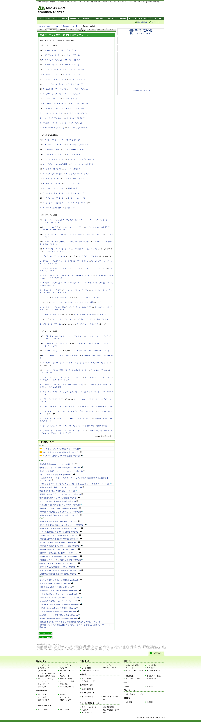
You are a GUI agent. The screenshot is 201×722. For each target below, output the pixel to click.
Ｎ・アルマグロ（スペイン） (84, 314)
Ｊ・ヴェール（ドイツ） (101, 351)
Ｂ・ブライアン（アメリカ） (52, 220)
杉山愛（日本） (70, 208)
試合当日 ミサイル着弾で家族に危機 (60, 615)
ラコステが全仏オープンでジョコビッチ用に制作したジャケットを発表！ (75, 484)
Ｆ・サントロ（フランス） (90, 297)
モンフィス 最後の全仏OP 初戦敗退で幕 (61, 570)
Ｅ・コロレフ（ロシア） (80, 103)
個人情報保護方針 (109, 707)
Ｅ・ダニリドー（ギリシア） (81, 351)
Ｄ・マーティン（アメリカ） (71, 283)
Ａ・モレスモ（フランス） (52, 183)
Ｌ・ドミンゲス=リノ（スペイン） (52, 418)
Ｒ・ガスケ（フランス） (50, 65)
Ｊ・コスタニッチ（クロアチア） (52, 377)
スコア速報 (42, 697)
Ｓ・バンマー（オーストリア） (53, 188)
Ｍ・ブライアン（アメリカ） (73, 220)
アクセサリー (64, 668)
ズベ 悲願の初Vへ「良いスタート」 (60, 594)
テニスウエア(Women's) (46, 676)
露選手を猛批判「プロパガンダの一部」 (61, 494)
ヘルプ (127, 686)
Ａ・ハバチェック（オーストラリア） (58, 433)
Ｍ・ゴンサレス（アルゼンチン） (99, 220)
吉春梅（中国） (90, 426)
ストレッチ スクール (132, 679)
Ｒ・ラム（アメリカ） (101, 319)
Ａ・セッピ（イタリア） (72, 74)
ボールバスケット (66, 679)
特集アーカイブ (65, 700)
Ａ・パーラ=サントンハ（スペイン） (78, 418)
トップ (40, 18)
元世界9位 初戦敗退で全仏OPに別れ (60, 574)
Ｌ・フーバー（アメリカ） (72, 336)
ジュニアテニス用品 (67, 681)
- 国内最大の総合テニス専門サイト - (52, 9)
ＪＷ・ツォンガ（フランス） (75, 118)
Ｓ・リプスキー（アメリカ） (50, 283)
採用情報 (150, 702)
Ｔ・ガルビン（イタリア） (49, 406)
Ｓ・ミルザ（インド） (50, 351)
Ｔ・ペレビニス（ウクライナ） (51, 208)
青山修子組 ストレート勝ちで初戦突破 (61, 468)
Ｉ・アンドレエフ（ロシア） (52, 108)
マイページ (156, 22)
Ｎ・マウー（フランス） (72, 55)
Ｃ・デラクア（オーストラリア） (78, 174)
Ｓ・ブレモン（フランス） (49, 426)
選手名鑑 (63, 694)
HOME (42, 26)
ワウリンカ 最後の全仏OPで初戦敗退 (61, 580)
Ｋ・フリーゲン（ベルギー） (76, 108)
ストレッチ (129, 668)
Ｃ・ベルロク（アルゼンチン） (51, 314)
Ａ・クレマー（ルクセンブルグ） (97, 336)
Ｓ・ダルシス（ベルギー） (103, 242)
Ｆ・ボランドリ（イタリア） (70, 268)
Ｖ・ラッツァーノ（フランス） (53, 203)
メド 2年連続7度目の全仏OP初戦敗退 (61, 532)
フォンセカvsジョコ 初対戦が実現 (60, 449)
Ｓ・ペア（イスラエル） (51, 179)
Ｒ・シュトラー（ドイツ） (72, 99)
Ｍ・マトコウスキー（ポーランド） (85, 249)
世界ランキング (43, 700)
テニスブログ (108, 665)
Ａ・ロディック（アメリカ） (52, 60)
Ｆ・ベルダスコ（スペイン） (53, 251)
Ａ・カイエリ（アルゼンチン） (78, 113)
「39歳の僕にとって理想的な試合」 (60, 591)
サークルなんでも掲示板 (90, 671)
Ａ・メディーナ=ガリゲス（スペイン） (82, 159)
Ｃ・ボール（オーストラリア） (51, 290)
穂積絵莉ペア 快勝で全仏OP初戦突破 (60, 508)
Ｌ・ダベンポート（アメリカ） (75, 150)
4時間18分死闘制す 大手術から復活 (60, 563)
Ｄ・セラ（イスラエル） (78, 79)
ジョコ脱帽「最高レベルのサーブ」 (60, 601)
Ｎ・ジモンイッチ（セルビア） (71, 227)
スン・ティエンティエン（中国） (67, 355)
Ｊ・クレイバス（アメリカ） (72, 123)
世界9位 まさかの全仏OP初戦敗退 (59, 608)
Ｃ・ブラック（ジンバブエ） (52, 336)
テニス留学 (160, 18)
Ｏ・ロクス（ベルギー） (49, 244)
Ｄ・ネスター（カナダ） (50, 227)
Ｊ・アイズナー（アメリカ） (88, 256)
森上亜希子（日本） (105, 406)
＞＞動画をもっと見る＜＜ (141, 90)
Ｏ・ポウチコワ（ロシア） (71, 140)
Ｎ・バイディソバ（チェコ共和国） (55, 164)
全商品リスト (64, 684)
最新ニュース (43, 694)
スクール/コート (86, 18)
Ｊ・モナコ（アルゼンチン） (50, 222)
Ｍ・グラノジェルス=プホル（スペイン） (55, 276)
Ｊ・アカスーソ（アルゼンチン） (52, 261)
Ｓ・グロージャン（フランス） (51, 324)
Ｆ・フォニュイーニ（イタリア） (95, 268)
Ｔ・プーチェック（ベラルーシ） (52, 431)
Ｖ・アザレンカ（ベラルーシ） (53, 198)
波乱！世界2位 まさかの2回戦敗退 (61, 452)
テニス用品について (67, 687)
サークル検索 (86, 668)
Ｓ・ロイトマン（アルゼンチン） (76, 261)
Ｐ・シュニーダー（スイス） (52, 174)
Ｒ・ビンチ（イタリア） (68, 406)
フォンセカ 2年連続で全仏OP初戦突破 (61, 605)
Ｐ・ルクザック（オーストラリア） (56, 292)
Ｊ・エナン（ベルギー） (50, 140)
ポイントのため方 (88, 697)
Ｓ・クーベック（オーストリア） (52, 113)
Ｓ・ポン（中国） (48, 355)
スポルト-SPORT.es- (132, 665)
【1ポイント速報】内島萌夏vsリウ (60, 542)
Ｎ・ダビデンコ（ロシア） (51, 55)
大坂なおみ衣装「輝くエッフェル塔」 (60, 515)
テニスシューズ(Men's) (46, 673)
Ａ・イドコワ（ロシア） (89, 406)
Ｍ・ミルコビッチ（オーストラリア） (98, 377)
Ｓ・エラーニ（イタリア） (49, 392)
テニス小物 (42, 687)
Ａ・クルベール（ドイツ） (77, 193)
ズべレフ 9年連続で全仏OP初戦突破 (60, 619)
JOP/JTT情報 (43, 710)
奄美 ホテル (151, 668)
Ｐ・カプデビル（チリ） (76, 84)
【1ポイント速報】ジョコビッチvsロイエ (62, 471)
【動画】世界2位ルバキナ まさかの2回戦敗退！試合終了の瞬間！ (71, 622)
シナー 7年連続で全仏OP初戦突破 (59, 501)
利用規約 (85, 710)
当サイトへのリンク (89, 707)
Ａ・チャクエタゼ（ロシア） (92, 355)
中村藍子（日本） (101, 418)
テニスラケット (43, 665)
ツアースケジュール (67, 697)
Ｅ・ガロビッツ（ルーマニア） (78, 145)
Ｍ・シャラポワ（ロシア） (51, 150)
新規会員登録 (142, 22)
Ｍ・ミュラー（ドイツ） (73, 377)
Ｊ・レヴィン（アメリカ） (79, 89)
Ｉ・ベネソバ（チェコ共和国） (53, 370)
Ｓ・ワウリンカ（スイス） (52, 94)
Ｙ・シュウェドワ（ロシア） (74, 183)
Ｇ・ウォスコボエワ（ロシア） (76, 370)
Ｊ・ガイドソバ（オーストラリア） (90, 343)
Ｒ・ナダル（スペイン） (50, 50)
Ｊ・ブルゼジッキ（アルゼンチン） (53, 256)
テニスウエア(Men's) (45, 679)
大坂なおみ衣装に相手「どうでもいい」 (62, 487)
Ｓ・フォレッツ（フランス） (50, 385)
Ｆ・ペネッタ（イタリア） (77, 203)
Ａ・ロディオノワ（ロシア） (74, 431)
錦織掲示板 (74, 18)
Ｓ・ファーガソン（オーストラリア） (53, 411)
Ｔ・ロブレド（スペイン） (52, 70)
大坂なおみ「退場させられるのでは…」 (61, 512)
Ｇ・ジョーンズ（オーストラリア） (53, 229)
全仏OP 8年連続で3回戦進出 (57, 475)
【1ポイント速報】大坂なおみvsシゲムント (63, 525)
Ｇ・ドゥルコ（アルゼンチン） (73, 363)
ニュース (62, 18)
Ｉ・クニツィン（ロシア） (94, 234)
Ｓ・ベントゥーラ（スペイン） (81, 276)
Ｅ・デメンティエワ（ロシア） (53, 159)
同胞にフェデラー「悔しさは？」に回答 (61, 560)
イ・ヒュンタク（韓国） (86, 302)
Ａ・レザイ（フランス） (73, 169)
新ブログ (152, 18)
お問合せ (150, 686)
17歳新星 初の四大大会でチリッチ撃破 (61, 505)
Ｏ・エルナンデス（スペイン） (96, 283)
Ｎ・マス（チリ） (101, 314)
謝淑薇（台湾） (73, 188)
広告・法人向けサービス (134, 694)
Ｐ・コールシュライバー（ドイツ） (55, 103)
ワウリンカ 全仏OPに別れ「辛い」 (59, 567)
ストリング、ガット (67, 665)
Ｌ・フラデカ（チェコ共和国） (97, 385)
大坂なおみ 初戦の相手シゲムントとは (61, 546)
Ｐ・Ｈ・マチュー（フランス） (53, 84)
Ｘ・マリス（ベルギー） (60, 297)
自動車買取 (129, 676)
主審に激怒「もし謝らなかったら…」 (61, 598)
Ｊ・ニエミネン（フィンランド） (54, 89)
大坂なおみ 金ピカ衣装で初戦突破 (59, 521)
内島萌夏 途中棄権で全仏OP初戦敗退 (61, 539)
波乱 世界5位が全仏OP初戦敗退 (58, 491)
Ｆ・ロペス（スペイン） (71, 65)
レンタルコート (98, 18)
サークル (142, 18)
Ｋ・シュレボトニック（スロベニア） (55, 343)
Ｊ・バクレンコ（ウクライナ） (71, 426)
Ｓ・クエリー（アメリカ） (62, 319)
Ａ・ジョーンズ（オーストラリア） (98, 227)
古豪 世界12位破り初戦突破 (57, 587)
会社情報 (128, 702)
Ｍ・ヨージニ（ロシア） (51, 74)
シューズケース (43, 684)
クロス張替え (152, 665)
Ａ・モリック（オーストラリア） (83, 164)
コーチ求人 (111, 18)
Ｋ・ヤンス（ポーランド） (90, 392)
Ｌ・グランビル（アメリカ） (50, 399)
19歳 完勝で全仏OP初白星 (56, 584)
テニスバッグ (43, 681)
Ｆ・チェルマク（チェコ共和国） (54, 242)
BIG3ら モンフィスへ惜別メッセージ (61, 556)
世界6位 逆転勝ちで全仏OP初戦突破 (60, 498)
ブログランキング (109, 668)
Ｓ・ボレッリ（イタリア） (49, 268)
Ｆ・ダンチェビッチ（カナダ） (88, 324)
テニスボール (64, 676)
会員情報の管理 (87, 689)
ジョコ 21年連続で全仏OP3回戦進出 (61, 456)
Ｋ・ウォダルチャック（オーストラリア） (55, 380)
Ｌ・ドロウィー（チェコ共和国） (78, 242)
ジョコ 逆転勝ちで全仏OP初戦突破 (59, 612)
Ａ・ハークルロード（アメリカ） (86, 399)
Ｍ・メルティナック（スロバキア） (79, 307)
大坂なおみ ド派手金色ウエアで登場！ (61, 528)
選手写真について (88, 713)
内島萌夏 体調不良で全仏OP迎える (60, 549)
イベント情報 (64, 710)
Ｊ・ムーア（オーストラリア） (74, 179)
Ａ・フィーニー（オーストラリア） (76, 290)
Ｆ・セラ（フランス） (70, 50)
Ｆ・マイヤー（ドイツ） (52, 263)
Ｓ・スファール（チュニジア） (72, 385)
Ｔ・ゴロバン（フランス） (52, 169)
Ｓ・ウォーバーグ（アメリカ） (51, 118)
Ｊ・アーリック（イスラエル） (53, 234)
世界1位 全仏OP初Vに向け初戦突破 (60, 535)
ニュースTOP (52, 26)
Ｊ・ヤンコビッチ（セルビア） (53, 145)
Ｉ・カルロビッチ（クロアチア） (54, 79)
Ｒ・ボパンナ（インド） (84, 319)
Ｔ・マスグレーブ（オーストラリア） (81, 411)
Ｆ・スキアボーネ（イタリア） (53, 193)
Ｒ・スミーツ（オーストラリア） (62, 302)
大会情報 (122, 18)
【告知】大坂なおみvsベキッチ (58, 464)
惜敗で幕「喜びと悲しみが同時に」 (60, 553)
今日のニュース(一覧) (70, 26)
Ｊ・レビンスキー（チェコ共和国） (53, 307)
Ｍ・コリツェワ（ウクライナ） (99, 363)
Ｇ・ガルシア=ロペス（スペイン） (52, 128)
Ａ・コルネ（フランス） (99, 370)
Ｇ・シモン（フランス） (51, 99)
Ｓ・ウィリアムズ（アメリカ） (53, 154)
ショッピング (50, 18)
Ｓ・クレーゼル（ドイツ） (77, 198)
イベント (132, 18)
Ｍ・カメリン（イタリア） (52, 363)
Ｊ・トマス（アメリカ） (54, 278)
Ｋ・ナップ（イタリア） (69, 392)
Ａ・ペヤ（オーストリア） (56, 309)
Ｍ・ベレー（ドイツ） (73, 60)
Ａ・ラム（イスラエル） (73, 234)
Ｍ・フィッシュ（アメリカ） (74, 70)
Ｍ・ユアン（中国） (74, 154)
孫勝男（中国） (102, 426)
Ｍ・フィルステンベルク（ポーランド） (56, 249)
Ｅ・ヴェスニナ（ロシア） (49, 123)
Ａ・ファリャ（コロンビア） (77, 128)
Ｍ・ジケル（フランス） (73, 94)
